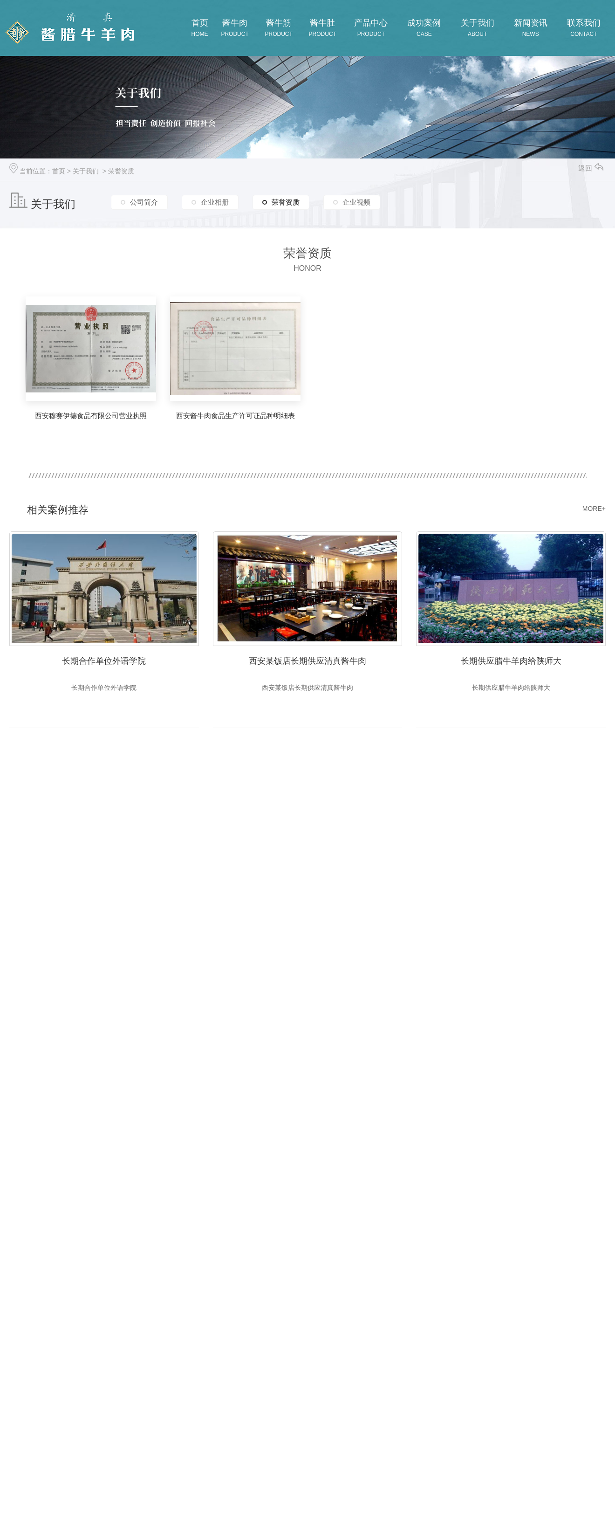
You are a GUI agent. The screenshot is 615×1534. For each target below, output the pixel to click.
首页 (58, 171)
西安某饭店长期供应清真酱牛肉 (307, 660)
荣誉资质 (121, 171)
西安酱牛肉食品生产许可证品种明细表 (235, 416)
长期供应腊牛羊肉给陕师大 (511, 660)
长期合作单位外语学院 (104, 660)
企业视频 (356, 202)
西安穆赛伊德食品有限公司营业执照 (91, 416)
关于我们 (86, 171)
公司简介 (144, 202)
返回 (590, 168)
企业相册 (215, 202)
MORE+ (594, 508)
